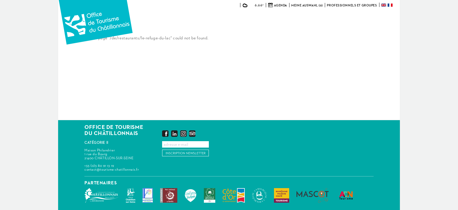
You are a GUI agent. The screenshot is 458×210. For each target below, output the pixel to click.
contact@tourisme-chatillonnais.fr (111, 170)
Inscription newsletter (186, 153)
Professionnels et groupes (352, 5)
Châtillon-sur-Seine (130, 195)
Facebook (165, 133)
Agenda (280, 5)
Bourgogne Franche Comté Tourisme (281, 195)
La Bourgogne (259, 195)
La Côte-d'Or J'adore (191, 195)
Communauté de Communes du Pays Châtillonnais (101, 195)
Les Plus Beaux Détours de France (148, 195)
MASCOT (312, 195)
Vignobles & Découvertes (209, 195)
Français (390, 5)
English (384, 5)
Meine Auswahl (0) (307, 5)
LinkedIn (174, 133)
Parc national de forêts (168, 195)
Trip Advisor (192, 133)
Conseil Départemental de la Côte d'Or (234, 195)
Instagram (183, 133)
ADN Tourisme (346, 195)
